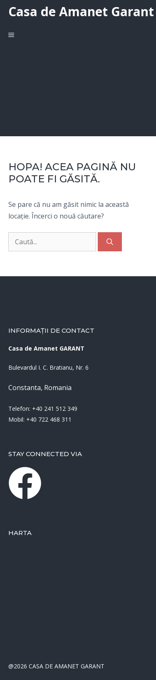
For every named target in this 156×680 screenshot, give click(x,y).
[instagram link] (25, 483)
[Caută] (110, 241)
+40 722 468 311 (49, 419)
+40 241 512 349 (54, 408)
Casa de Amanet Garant (81, 11)
